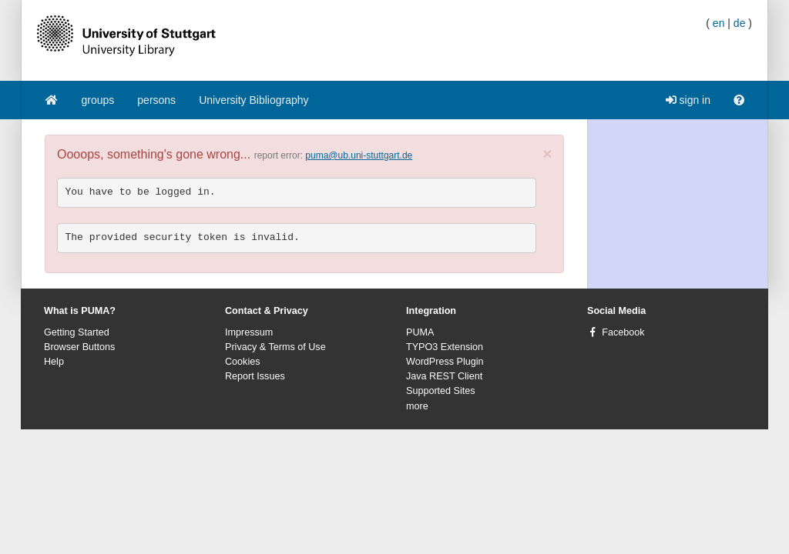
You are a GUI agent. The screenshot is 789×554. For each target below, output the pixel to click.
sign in (688, 100)
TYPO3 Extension (444, 347)
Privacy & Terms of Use (275, 347)
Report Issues (255, 376)
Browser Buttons (79, 347)
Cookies (242, 361)
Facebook (623, 332)
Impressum (249, 332)
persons (156, 100)
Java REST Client (444, 376)
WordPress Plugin (445, 361)
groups (98, 100)
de (740, 23)
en (719, 23)
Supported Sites (440, 390)
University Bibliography (253, 100)
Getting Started (76, 332)
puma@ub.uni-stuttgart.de (358, 155)
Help (54, 361)
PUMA (420, 332)
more (417, 406)
